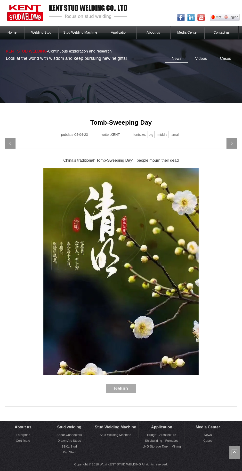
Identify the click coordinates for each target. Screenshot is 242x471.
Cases (225, 58)
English (231, 17)
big (151, 135)
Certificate (23, 440)
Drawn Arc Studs (69, 440)
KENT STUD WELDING (26, 51)
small (175, 135)
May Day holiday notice (231, 143)
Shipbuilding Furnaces (161, 440)
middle (162, 135)
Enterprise (23, 435)
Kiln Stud (69, 452)
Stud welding (69, 427)
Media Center (187, 32)
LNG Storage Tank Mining (162, 446)
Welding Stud (41, 32)
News (176, 58)
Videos (201, 58)
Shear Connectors (69, 435)
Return (121, 388)
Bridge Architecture (161, 435)
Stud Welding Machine (80, 32)
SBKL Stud (69, 446)
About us (153, 32)
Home (12, 32)
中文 (216, 17)
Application (119, 32)
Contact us (221, 32)
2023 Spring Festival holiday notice (10, 143)
